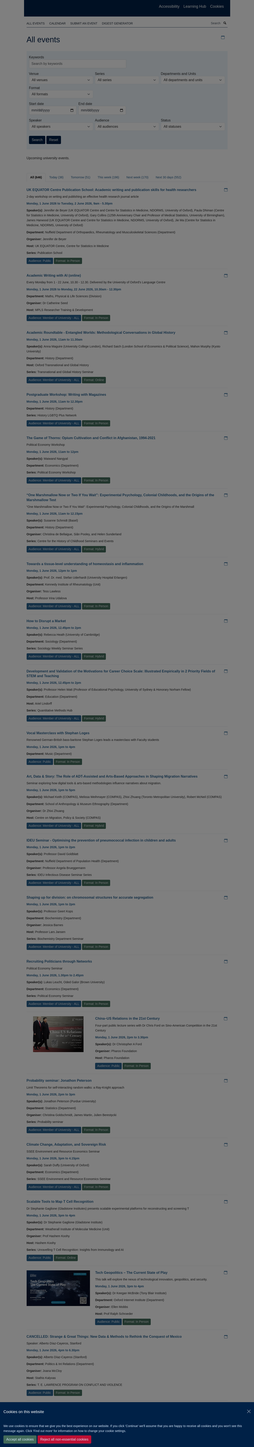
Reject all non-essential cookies (64, 1439)
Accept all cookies (20, 1439)
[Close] (248, 1411)
